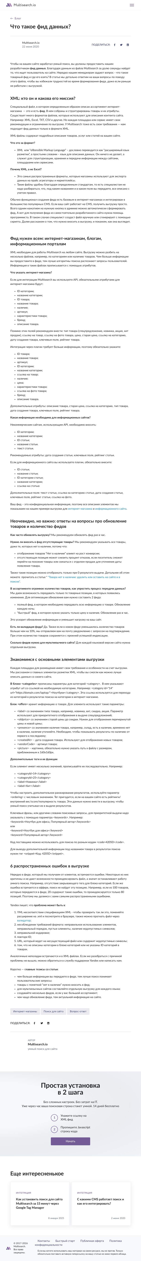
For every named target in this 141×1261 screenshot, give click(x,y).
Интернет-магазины (25, 1011)
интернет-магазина (80, 508)
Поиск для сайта (53, 1011)
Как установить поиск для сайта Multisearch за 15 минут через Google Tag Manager (39, 1203)
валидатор (24, 920)
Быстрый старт (65, 1241)
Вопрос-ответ (78, 1011)
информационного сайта (110, 508)
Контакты (44, 1241)
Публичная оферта (92, 1241)
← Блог (15, 18)
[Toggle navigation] (132, 5)
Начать (70, 1141)
